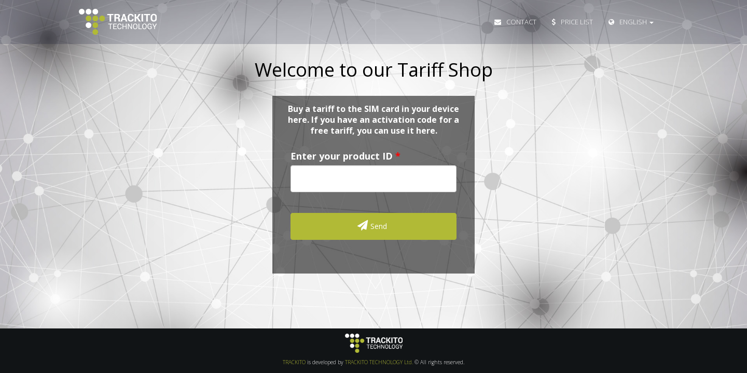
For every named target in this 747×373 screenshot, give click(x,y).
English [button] (631, 21)
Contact (515, 21)
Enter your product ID (341, 156)
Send (372, 225)
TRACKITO (294, 362)
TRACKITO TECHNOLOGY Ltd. (379, 362)
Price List (572, 21)
